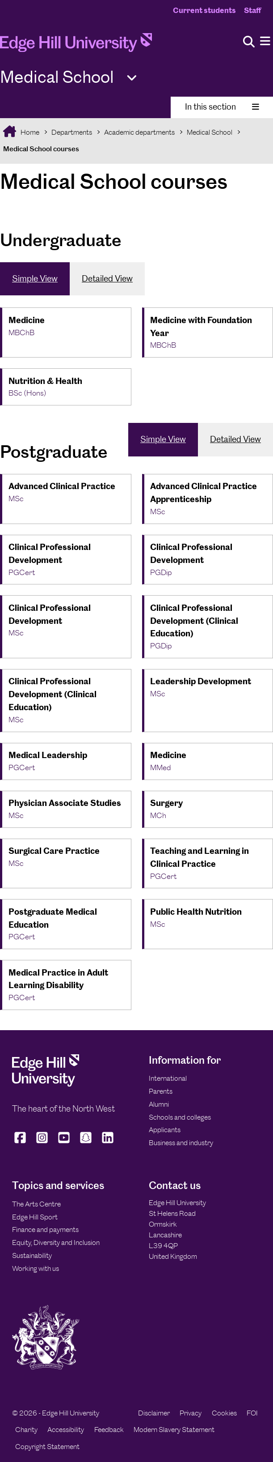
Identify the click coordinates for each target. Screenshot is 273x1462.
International (168, 1078)
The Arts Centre (36, 1204)
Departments (71, 132)
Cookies (224, 1413)
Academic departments (139, 132)
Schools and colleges (180, 1117)
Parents (160, 1091)
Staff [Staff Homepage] (252, 10)
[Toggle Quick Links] (132, 78)
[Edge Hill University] (45, 1084)
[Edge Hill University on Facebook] (21, 1143)
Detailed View (107, 278)
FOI (252, 1413)
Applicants (165, 1129)
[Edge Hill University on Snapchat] (86, 1143)
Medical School (209, 132)
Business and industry (181, 1142)
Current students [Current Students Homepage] (204, 10)
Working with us (35, 1268)
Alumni (159, 1104)
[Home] (76, 45)
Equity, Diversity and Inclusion (56, 1242)
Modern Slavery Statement (174, 1429)
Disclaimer (154, 1413)
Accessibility (65, 1429)
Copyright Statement (47, 1446)
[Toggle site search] (248, 42)
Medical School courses (41, 149)
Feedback (109, 1429)
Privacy (191, 1413)
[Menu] (265, 41)
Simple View (35, 278)
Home (29, 132)
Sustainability (32, 1255)
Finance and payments (45, 1229)
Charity (26, 1429)
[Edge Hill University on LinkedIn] (108, 1143)
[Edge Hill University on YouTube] (64, 1143)
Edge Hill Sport (35, 1217)
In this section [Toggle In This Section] (222, 107)
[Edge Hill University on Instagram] (42, 1143)
